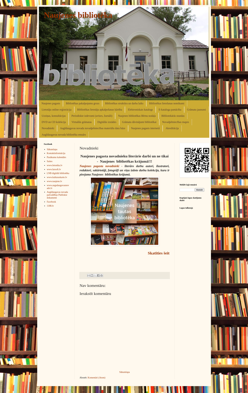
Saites (49, 161)
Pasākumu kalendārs (56, 157)
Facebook (51, 202)
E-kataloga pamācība (170, 109)
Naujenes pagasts (51, 103)
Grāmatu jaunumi (196, 109)
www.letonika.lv (54, 165)
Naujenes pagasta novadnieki (99, 166)
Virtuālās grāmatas (82, 122)
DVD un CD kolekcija (54, 122)
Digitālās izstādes (106, 122)
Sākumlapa (124, 372)
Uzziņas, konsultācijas (54, 115)
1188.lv (50, 206)
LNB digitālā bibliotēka (58, 173)
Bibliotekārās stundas (173, 115)
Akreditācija (172, 128)
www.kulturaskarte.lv (57, 177)
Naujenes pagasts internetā (145, 128)
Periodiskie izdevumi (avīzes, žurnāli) (92, 115)
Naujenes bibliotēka (78, 15)
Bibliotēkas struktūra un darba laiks (124, 103)
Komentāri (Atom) (96, 377)
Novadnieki (48, 128)
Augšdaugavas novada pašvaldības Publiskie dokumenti (57, 195)
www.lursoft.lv (54, 169)
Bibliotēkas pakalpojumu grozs (82, 103)
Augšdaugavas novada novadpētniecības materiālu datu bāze (92, 128)
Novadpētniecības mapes (175, 122)
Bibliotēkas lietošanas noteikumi (166, 103)
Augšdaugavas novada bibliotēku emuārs (64, 134)
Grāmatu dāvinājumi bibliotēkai (139, 122)
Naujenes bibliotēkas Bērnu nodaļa (137, 115)
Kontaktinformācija (56, 153)
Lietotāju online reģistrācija (57, 109)
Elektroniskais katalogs (140, 109)
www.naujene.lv (54, 181)
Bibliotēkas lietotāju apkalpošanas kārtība (99, 109)
